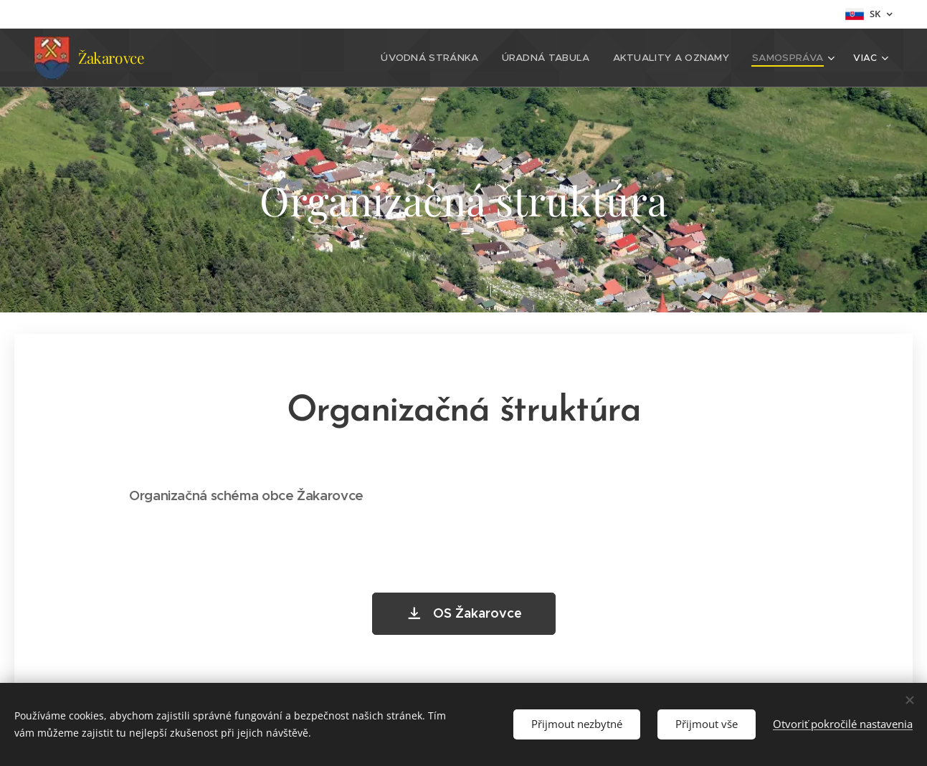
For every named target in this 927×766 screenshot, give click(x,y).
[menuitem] (250, 58)
